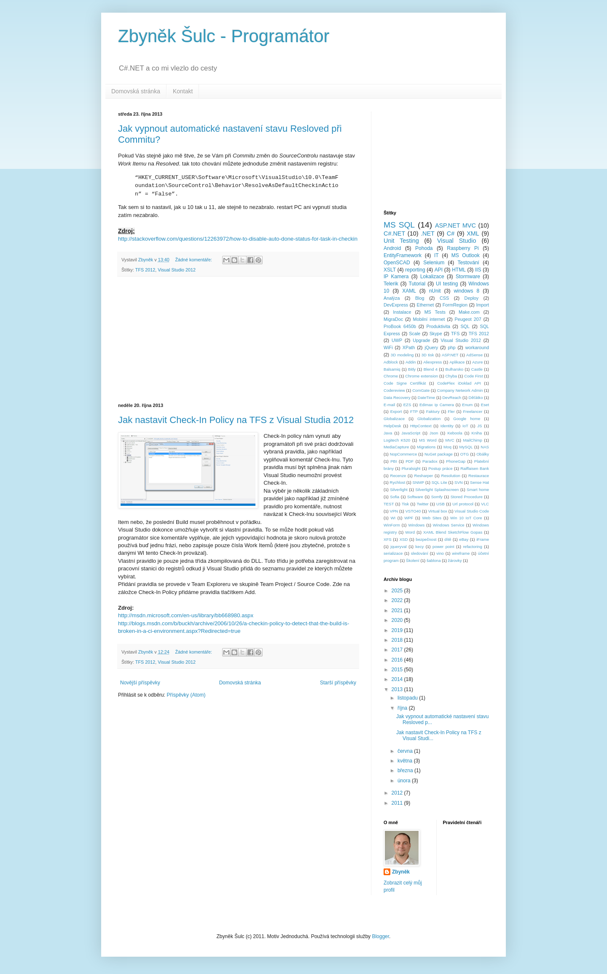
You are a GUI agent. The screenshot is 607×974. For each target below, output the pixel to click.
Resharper (423, 475)
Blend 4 (431, 369)
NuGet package (438, 454)
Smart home (478, 489)
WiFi (388, 347)
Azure (477, 362)
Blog (419, 298)
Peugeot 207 (468, 319)
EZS (407, 404)
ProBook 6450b (400, 326)
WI (392, 517)
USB (440, 504)
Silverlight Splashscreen (437, 489)
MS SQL (399, 224)
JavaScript (410, 433)
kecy (420, 546)
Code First (473, 376)
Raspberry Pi (463, 248)
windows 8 (466, 291)
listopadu (408, 698)
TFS (455, 333)
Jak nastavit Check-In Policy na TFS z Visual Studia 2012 (236, 420)
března (406, 770)
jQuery (431, 347)
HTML (459, 270)
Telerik (391, 284)
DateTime (426, 397)
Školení (412, 560)
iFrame (482, 539)
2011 (398, 803)
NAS (485, 447)
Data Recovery (397, 397)
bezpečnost (426, 539)
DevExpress (396, 304)
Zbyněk (401, 872)
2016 (398, 660)
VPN (394, 511)
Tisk (405, 504)
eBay (463, 539)
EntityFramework (403, 255)
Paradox (430, 461)
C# (450, 233)
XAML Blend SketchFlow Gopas (452, 532)
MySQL (466, 447)
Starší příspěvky (338, 683)
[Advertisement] (238, 340)
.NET (428, 233)
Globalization (428, 418)
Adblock (391, 362)
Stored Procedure (467, 496)
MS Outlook (465, 255)
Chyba (451, 376)
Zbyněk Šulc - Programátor (224, 36)
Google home (466, 418)
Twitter (422, 504)
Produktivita (438, 326)
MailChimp (472, 440)
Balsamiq (392, 369)
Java (388, 433)
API (439, 270)
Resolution (450, 475)
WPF (408, 517)
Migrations (426, 447)
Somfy (437, 496)
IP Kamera (396, 276)
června (406, 751)
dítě (447, 539)
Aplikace (457, 362)
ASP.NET (450, 355)
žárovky (455, 560)
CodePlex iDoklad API (459, 383)
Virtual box (437, 511)
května (406, 761)
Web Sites (431, 517)
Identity (447, 425)
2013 (398, 689)
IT (436, 255)
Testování (468, 263)
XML (473, 233)
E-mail (389, 404)
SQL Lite (439, 482)
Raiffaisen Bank (474, 468)
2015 (398, 670)
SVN (458, 482)
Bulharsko (455, 369)
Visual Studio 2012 (177, 269)
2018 (398, 640)
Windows (416, 525)
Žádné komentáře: (194, 259)
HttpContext (421, 425)
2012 (398, 793)
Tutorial (417, 284)
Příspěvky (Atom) (186, 695)
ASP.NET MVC (455, 225)
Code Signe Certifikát (405, 383)
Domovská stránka (135, 91)
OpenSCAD (397, 263)
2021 (398, 610)
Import (482, 304)
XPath (409, 347)
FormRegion (455, 304)
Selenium (433, 263)
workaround (477, 347)
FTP (414, 411)
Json (434, 433)
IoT (465, 425)
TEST (389, 504)
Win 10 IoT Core (466, 517)
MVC (449, 440)
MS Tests (435, 312)
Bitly (412, 369)
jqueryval (398, 546)
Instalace (402, 312)
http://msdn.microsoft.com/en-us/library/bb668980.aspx (185, 615)
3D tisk (428, 355)
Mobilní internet (429, 319)
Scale (414, 333)
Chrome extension (421, 376)
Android (392, 248)
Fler (451, 411)
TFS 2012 (145, 269)
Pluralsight (411, 468)
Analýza (392, 298)
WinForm (392, 525)
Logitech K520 (397, 440)
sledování (419, 553)
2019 (398, 630)
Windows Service (449, 525)
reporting (415, 270)
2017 (398, 650)
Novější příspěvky (140, 683)
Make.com (469, 312)
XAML (409, 291)
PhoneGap (455, 461)
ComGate (421, 390)
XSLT (390, 270)
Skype (436, 333)
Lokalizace (432, 276)
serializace (393, 553)
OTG (464, 454)
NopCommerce (403, 454)
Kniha (477, 433)
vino (440, 553)
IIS (478, 270)
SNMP (418, 482)
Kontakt (183, 91)
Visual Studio (456, 240)
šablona (434, 560)
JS (479, 425)
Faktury (433, 411)
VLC (485, 504)
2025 (398, 591)
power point (443, 546)
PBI (393, 461)
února (405, 781)
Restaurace (478, 475)
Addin (411, 362)
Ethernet (425, 304)
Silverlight (399, 489)
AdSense (474, 355)
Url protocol (462, 504)
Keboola (454, 433)
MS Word (428, 440)
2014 (398, 679)
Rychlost (398, 482)
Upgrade (421, 340)
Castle (477, 369)
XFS (388, 539)
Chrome (391, 376)
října (403, 708)
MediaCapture (396, 447)
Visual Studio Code (471, 511)
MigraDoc (393, 319)
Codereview (394, 390)
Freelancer (473, 411)
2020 (398, 620)
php (451, 347)
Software (415, 496)
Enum (467, 404)
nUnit (435, 291)
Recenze (398, 475)
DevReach (451, 397)
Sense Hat (479, 482)
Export (396, 411)
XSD (404, 539)
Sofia (394, 496)
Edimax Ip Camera (436, 404)
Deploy (472, 298)
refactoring (472, 546)
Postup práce (440, 468)
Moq (447, 447)
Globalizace (394, 418)
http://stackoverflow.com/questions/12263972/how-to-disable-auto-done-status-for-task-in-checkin (237, 239)
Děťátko (475, 397)
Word (410, 532)
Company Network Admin (460, 390)
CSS (444, 298)
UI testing (447, 284)
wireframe (461, 553)
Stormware (468, 276)
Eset (485, 404)
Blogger (380, 936)
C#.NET (394, 233)
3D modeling (402, 355)
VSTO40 (413, 511)
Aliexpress (432, 362)
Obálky (482, 454)
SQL (465, 326)
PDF (410, 461)
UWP (397, 340)
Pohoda (423, 248)
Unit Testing (401, 240)
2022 (398, 600)
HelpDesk (392, 425)
